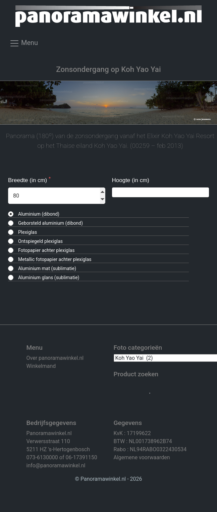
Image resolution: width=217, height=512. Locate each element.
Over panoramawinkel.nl (55, 358)
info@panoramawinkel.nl (56, 465)
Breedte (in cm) (28, 180)
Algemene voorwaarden (142, 457)
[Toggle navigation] (23, 45)
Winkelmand (41, 366)
